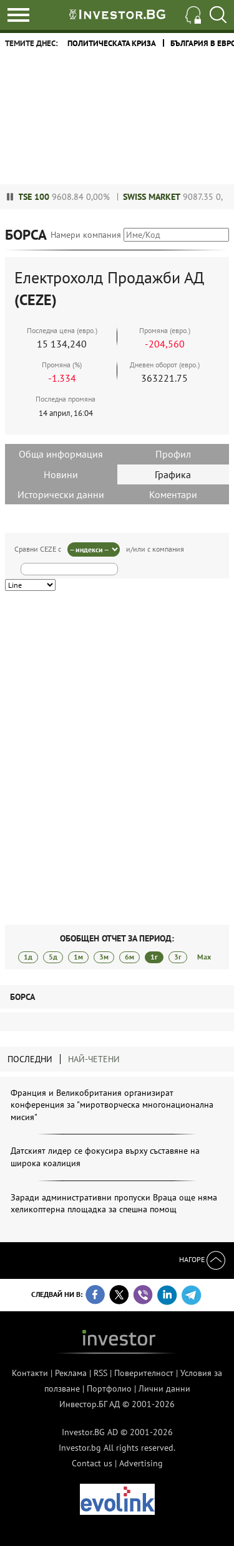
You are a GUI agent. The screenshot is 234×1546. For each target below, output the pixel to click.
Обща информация (61, 454)
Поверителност (143, 1373)
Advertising (141, 1463)
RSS (100, 1373)
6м (129, 956)
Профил (173, 454)
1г (154, 956)
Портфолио (109, 1388)
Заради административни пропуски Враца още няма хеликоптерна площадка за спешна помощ (114, 1203)
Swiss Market (158, 196)
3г (178, 956)
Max (204, 956)
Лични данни (164, 1388)
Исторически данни (60, 494)
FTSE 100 (38, 196)
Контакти (30, 1373)
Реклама (71, 1373)
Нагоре (202, 1259)
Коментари (173, 494)
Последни (29, 1059)
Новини (61, 474)
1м (78, 956)
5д (53, 956)
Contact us (92, 1463)
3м (104, 956)
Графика (173, 474)
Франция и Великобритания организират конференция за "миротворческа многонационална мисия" (112, 1105)
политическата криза (111, 43)
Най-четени (94, 1059)
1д (28, 956)
